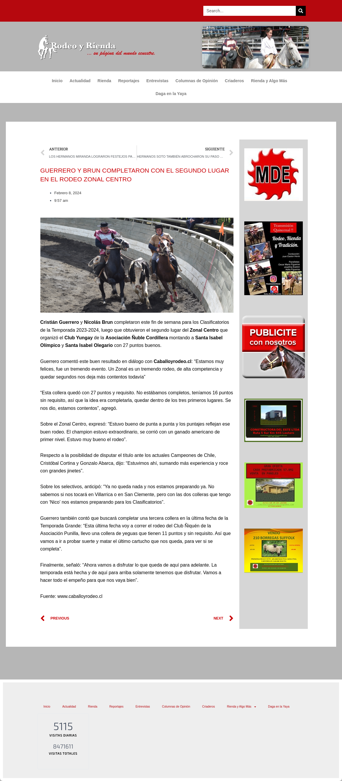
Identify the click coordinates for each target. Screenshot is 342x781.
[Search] (301, 11)
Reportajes (128, 80)
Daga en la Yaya (171, 93)
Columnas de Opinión (197, 80)
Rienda (104, 80)
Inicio (57, 80)
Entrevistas (157, 80)
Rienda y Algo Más (270, 81)
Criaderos (234, 80)
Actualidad (80, 80)
